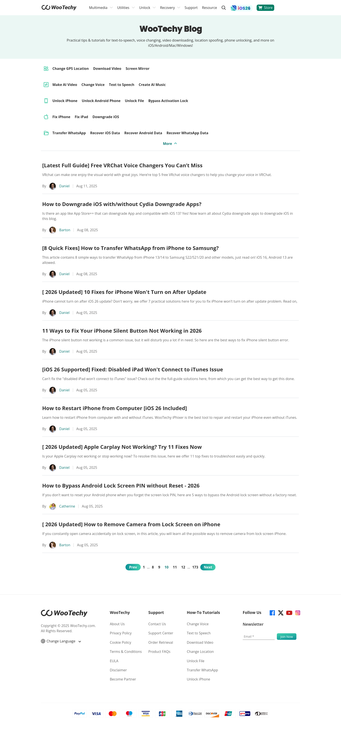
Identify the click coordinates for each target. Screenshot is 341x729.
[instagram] (297, 612)
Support (191, 7)
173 (195, 567)
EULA (114, 661)
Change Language (61, 641)
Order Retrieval (160, 642)
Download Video (107, 68)
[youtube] (289, 612)
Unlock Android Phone (101, 100)
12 (183, 567)
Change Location (200, 651)
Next (208, 567)
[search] (223, 8)
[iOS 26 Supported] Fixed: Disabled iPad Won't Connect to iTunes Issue (132, 369)
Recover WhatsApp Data (187, 133)
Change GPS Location (70, 68)
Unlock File (134, 100)
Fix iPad (81, 116)
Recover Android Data (143, 133)
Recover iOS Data (105, 133)
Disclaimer (118, 670)
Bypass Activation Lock (168, 100)
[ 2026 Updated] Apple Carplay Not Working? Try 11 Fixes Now (122, 446)
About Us (117, 624)
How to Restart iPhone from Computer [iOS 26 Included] (114, 408)
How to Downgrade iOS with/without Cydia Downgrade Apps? (121, 204)
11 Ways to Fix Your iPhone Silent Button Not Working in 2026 (122, 330)
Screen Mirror (138, 68)
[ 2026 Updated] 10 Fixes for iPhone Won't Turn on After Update (124, 291)
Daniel (64, 186)
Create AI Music (152, 84)
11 (175, 567)
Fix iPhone (61, 116)
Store (265, 7)
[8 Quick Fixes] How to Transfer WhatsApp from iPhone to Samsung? (130, 247)
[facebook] (272, 612)
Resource (209, 7)
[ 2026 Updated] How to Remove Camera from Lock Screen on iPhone (131, 524)
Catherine (67, 506)
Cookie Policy (120, 642)
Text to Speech (121, 84)
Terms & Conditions (126, 651)
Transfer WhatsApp (69, 133)
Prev (133, 567)
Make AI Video (64, 84)
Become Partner (123, 679)
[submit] (286, 636)
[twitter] (280, 612)
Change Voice (93, 84)
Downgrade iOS (105, 116)
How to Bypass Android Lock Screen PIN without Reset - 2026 (121, 485)
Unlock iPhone (64, 100)
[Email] (259, 636)
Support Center (160, 633)
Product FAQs (159, 651)
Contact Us (157, 624)
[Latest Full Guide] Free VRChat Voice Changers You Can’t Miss (122, 165)
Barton (64, 230)
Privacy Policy (121, 633)
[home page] (59, 9)
